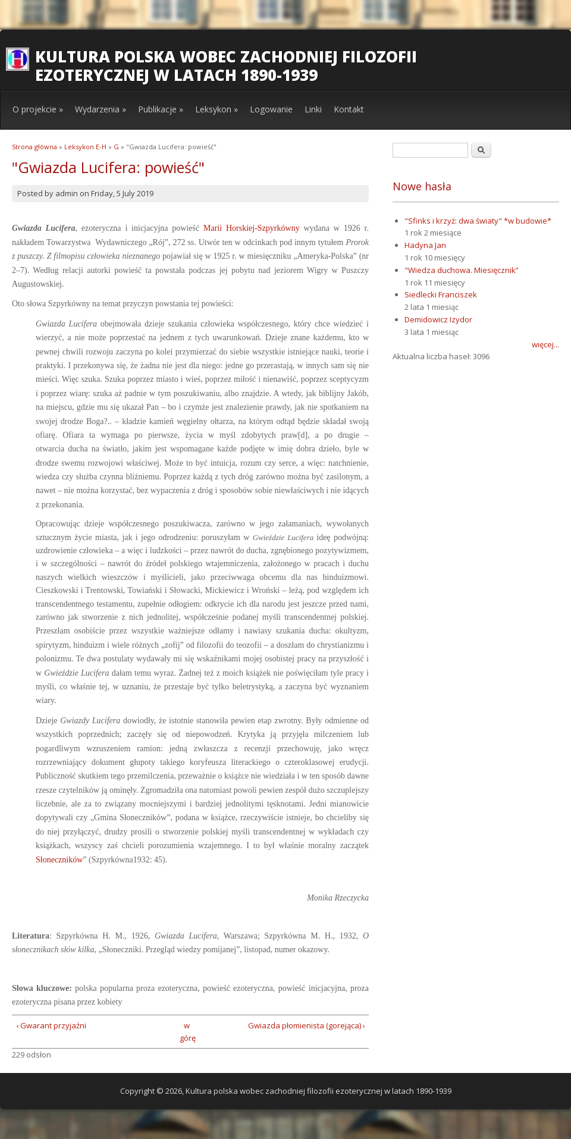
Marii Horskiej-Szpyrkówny (251, 228)
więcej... (545, 344)
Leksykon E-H (85, 146)
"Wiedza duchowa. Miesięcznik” (461, 270)
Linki (313, 109)
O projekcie (37, 109)
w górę (186, 1031)
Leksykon (216, 109)
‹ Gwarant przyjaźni (51, 1025)
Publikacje (160, 109)
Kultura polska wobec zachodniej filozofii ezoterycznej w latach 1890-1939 (226, 66)
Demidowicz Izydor (438, 319)
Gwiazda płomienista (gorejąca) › (306, 1025)
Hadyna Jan (425, 245)
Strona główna (34, 146)
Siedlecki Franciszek (440, 294)
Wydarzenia (100, 109)
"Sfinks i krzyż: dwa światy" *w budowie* (477, 220)
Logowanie (271, 109)
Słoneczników (59, 859)
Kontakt (349, 109)
